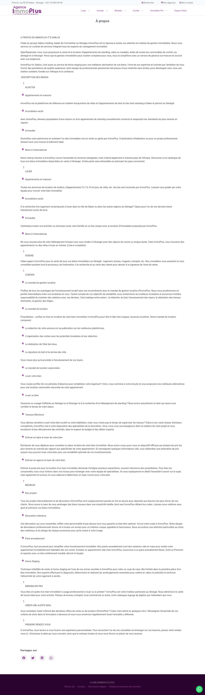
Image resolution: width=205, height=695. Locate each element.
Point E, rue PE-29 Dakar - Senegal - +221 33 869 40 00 (37, 2)
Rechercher (147, 2)
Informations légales (97, 686)
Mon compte (186, 2)
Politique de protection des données (125, 686)
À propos (81, 686)
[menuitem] (86, 10)
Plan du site (69, 686)
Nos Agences (168, 2)
